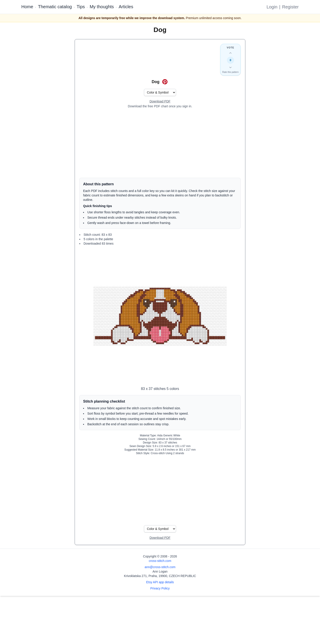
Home (27, 6)
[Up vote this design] (230, 53)
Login (271, 6)
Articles (126, 6)
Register (290, 6)
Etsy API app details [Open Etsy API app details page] (160, 582)
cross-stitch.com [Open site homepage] (160, 561)
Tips (81, 6)
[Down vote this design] (230, 67)
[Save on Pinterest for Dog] (164, 81)
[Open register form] (160, 102)
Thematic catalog (55, 6)
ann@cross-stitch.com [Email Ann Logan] (160, 567)
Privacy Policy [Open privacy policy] (160, 588)
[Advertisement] (160, 143)
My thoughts (102, 6)
